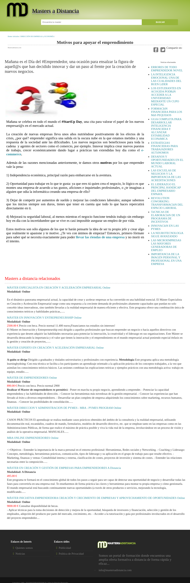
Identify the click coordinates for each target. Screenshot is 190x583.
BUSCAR (160, 22)
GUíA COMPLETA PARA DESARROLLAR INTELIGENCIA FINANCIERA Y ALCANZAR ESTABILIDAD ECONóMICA (166, 129)
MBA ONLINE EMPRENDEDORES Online (32, 437)
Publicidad (65, 547)
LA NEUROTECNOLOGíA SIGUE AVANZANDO (167, 234)
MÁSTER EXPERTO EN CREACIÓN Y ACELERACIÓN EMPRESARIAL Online (55, 347)
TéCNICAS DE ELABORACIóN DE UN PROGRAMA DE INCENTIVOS (165, 216)
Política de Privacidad (71, 553)
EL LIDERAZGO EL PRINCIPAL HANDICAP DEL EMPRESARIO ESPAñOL (166, 189)
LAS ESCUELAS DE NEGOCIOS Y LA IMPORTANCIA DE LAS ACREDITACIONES (166, 175)
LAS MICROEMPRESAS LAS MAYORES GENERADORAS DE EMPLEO (166, 245)
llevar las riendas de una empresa (100, 237)
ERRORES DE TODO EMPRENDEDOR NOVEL (167, 69)
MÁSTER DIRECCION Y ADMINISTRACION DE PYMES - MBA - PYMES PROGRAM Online (64, 407)
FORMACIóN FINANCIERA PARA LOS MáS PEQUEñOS (166, 112)
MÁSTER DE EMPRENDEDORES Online (32, 377)
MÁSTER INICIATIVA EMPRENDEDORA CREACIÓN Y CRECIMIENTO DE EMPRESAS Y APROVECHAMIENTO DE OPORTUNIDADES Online (96, 497)
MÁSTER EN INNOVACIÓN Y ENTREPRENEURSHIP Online (44, 317)
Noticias (20, 553)
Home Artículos (13, 36)
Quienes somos (24, 547)
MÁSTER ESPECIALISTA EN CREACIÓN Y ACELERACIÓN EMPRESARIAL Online (58, 287)
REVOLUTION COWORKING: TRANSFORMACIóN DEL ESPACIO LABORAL (167, 203)
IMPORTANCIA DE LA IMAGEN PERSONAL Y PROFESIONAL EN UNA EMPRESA (166, 259)
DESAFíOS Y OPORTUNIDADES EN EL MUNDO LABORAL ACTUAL (167, 161)
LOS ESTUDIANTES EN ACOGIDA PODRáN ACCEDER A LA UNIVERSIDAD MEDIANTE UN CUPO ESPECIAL (166, 96)
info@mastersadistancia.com (115, 570)
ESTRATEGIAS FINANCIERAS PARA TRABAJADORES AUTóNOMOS (164, 147)
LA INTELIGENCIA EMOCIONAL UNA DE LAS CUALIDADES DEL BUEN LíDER (166, 79)
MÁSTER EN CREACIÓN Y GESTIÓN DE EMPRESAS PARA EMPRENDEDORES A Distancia (64, 467)
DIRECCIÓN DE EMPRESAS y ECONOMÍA (37, 36)
